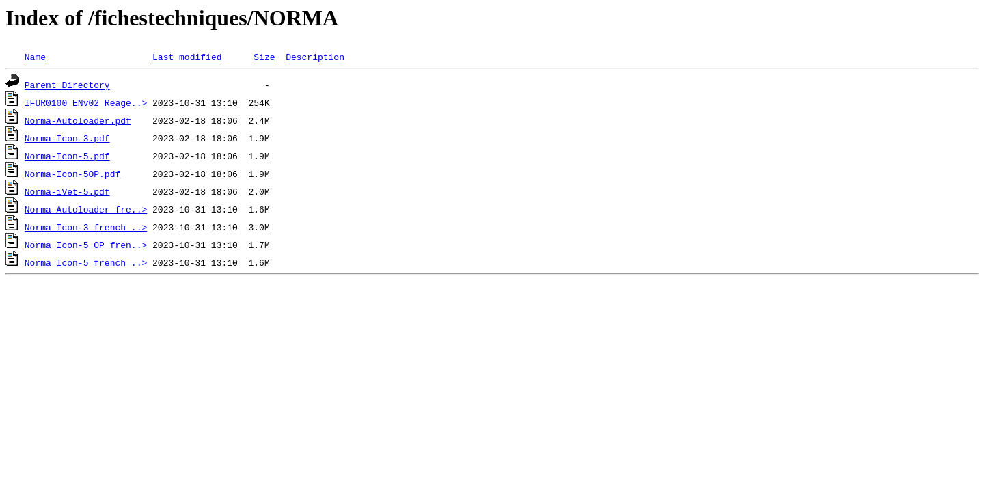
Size (264, 57)
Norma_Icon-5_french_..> (86, 262)
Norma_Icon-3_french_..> (86, 227)
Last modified (186, 57)
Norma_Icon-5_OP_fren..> (86, 244)
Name (35, 57)
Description (315, 57)
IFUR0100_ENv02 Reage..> (86, 102)
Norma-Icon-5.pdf (67, 156)
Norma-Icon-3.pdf (67, 138)
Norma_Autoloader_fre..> (86, 209)
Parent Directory (67, 85)
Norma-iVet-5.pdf (67, 191)
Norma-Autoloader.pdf (78, 120)
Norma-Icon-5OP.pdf (72, 173)
